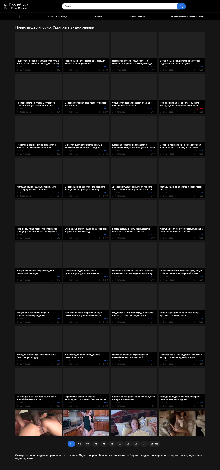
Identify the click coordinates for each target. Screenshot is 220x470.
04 (95, 444)
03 (87, 444)
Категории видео (58, 16)
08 (128, 444)
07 (120, 444)
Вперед (154, 444)
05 (104, 444)
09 (136, 444)
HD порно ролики (19, 16)
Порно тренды (136, 16)
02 (79, 444)
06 (112, 444)
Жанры (98, 16)
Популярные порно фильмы (187, 16)
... (144, 444)
